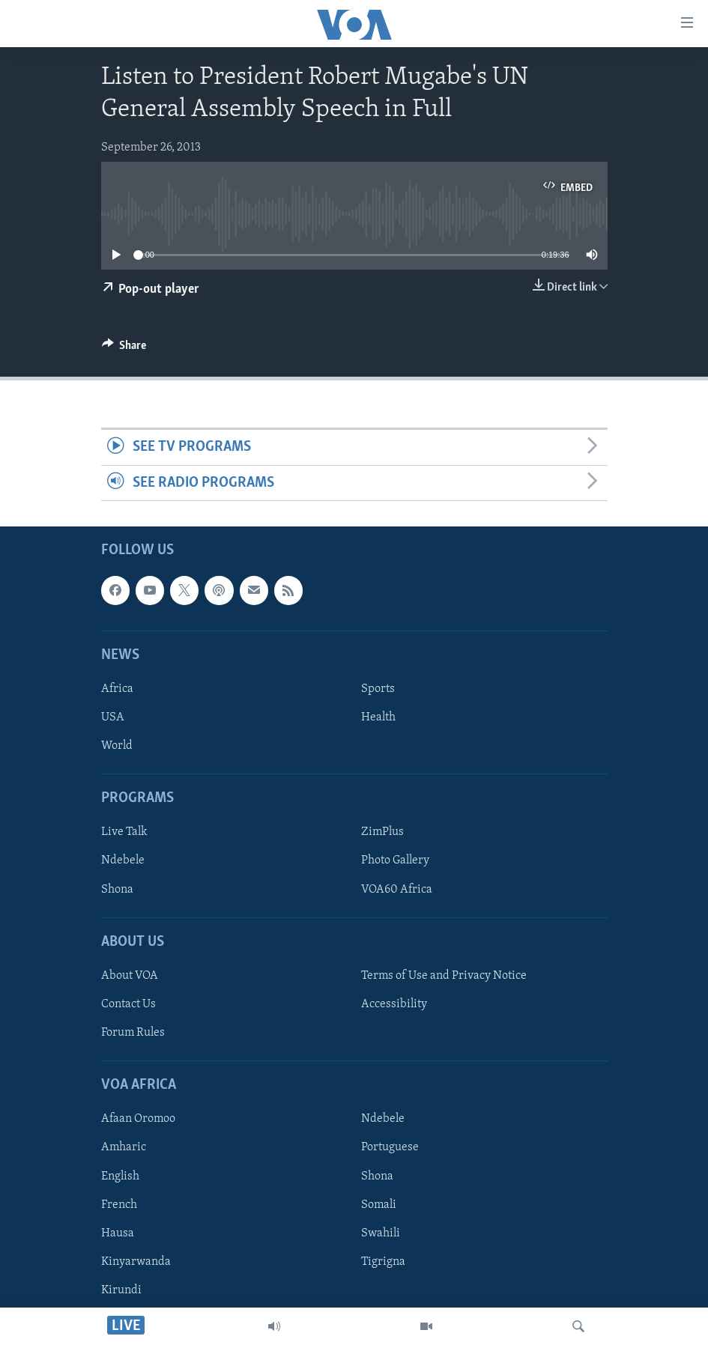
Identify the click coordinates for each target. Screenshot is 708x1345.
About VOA (129, 976)
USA (112, 717)
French (119, 1205)
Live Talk (124, 832)
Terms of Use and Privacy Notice (444, 976)
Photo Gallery (395, 861)
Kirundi (121, 1290)
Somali (378, 1205)
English (120, 1176)
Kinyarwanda (136, 1262)
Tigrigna (383, 1262)
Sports (378, 689)
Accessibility (394, 1004)
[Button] (124, 349)
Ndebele (123, 861)
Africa (117, 689)
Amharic (123, 1147)
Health (378, 717)
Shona (117, 890)
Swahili (380, 1233)
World (117, 746)
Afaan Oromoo (138, 1119)
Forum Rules (133, 1033)
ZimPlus (382, 832)
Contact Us (128, 1004)
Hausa (117, 1233)
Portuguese (390, 1147)
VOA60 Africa (396, 890)
